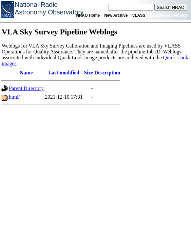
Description (107, 72)
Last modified (63, 72)
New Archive (116, 15)
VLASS (138, 15)
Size (88, 72)
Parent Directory (26, 88)
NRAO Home (88, 15)
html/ (14, 97)
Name (26, 72)
